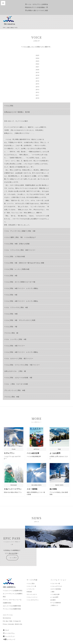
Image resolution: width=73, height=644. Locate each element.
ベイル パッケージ (32, 597)
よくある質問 (54, 597)
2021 (37, 67)
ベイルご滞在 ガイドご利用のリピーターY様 (19, 282)
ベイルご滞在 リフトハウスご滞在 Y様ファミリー (22, 365)
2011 (37, 95)
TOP (4, 27)
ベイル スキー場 (55, 583)
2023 (37, 61)
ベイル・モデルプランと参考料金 (36, 4)
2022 (37, 64)
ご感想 (8, 27)
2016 (37, 81)
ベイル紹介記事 (55, 594)
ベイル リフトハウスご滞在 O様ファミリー (19, 250)
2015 (37, 84)
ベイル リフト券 (31, 586)
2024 (37, 58)
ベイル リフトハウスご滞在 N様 (16, 307)
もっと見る (12, 557)
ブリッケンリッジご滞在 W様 (14, 390)
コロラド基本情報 (55, 589)
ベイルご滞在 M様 (10, 314)
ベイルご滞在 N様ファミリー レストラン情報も (21, 288)
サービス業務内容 (55, 602)
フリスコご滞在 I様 (11, 333)
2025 (37, 55)
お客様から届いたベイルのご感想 (36, 10)
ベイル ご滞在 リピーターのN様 (16, 384)
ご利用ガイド (54, 605)
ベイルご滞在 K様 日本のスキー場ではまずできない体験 (24, 263)
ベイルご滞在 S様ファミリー (14, 345)
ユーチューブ (9, 639)
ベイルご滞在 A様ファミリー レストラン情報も (21, 301)
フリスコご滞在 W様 (11, 397)
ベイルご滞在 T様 (10, 326)
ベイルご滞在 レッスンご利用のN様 (16, 269)
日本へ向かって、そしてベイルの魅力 (16, 121)
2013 (37, 89)
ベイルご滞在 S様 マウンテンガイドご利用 (19, 320)
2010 (37, 98)
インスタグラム (9, 633)
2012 (37, 92)
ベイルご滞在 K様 (10, 295)
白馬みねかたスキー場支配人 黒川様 (17, 112)
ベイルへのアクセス (56, 586)
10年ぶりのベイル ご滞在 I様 (15, 371)
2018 (37, 75)
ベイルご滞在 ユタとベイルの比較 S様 (18, 377)
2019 (37, 72)
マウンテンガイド (32, 594)
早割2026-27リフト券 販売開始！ (36, 7)
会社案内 (53, 600)
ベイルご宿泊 (30, 583)
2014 (37, 87)
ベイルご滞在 (8, 105)
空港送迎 (29, 591)
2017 (37, 78)
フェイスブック (9, 636)
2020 (37, 69)
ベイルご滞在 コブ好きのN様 (14, 256)
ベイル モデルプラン (33, 600)
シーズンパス (30, 589)
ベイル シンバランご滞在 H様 (15, 339)
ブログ (6, 630)
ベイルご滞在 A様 (10, 275)
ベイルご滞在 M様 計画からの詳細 (16, 243)
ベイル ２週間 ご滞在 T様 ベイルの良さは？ (20, 237)
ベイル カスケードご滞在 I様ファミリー (18, 358)
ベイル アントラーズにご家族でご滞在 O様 (19, 231)
